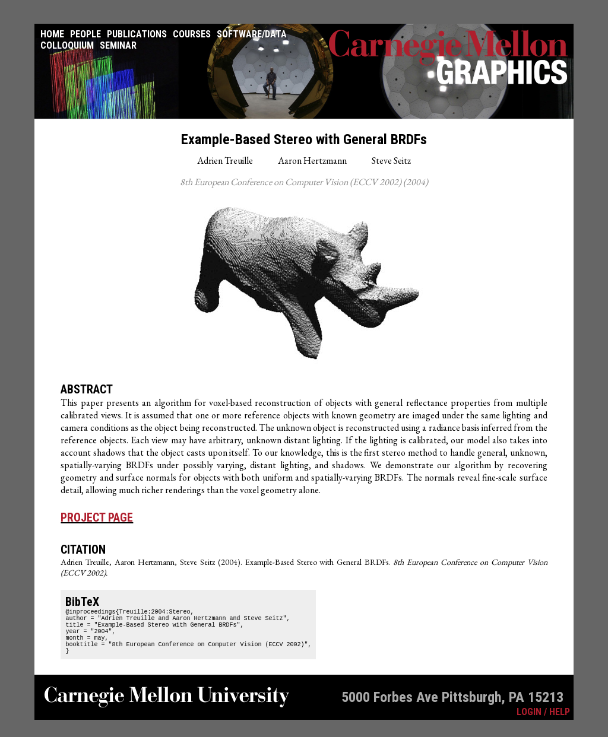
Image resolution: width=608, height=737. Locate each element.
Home (52, 34)
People (85, 34)
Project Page (97, 517)
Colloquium (67, 45)
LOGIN (529, 724)
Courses (192, 34)
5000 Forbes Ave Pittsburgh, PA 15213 (452, 709)
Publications (137, 34)
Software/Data (252, 34)
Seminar (118, 45)
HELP (559, 724)
